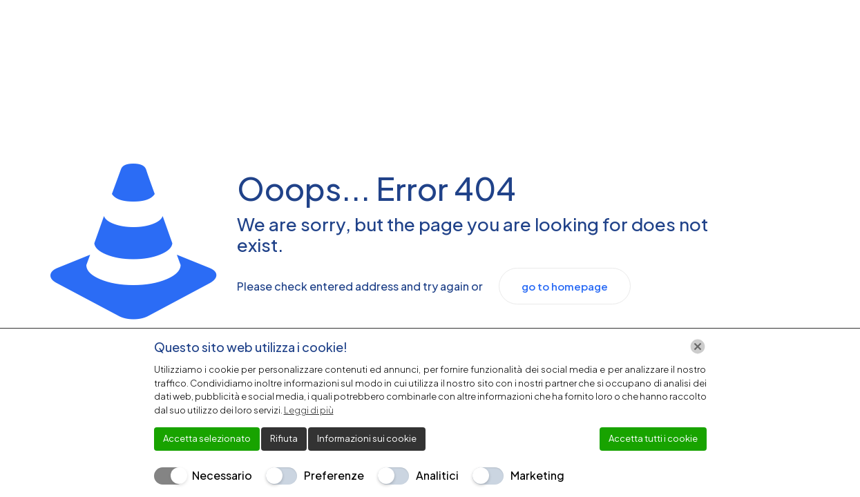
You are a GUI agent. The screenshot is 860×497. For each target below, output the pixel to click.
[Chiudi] (698, 346)
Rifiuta (284, 438)
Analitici (437, 475)
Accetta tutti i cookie (653, 438)
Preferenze (334, 475)
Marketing (537, 475)
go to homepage (565, 286)
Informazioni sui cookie (367, 438)
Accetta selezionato (207, 438)
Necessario (222, 475)
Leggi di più (309, 410)
